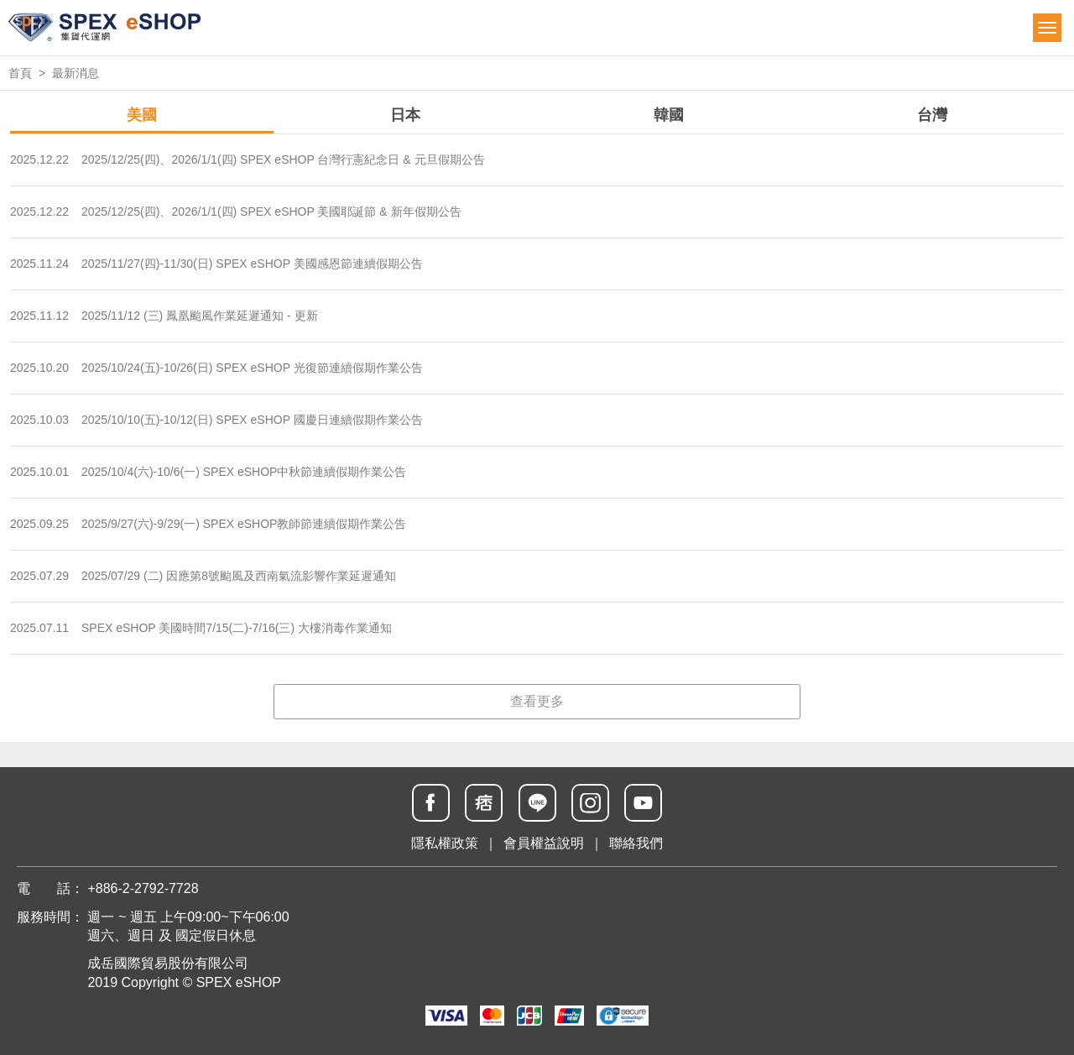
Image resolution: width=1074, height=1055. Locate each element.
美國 (142, 115)
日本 (405, 115)
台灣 (932, 115)
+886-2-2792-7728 (142, 888)
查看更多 (537, 701)
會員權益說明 (543, 843)
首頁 (20, 73)
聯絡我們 (636, 843)
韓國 (669, 115)
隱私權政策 (444, 843)
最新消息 (75, 73)
